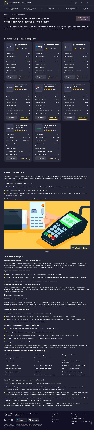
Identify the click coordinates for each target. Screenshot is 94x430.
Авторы (73, 424)
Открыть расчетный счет (12, 8)
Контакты (55, 422)
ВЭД (42, 9)
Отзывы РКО (85, 8)
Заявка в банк (24, 77)
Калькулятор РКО (50, 8)
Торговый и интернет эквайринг (29, 8)
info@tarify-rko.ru (57, 414)
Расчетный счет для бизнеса (17, 3)
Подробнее (11, 77)
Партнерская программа (78, 414)
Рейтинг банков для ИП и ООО (72, 8)
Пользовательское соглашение (80, 421)
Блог (53, 416)
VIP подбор (55, 419)
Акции (59, 9)
